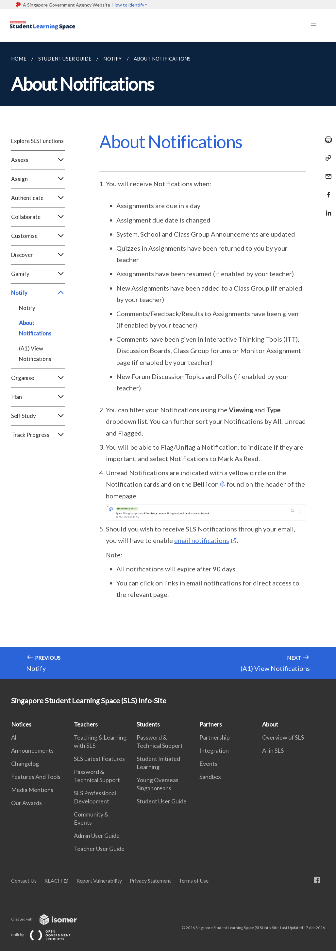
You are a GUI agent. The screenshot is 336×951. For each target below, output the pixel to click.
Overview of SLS (283, 737)
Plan (38, 397)
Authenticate (38, 198)
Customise (38, 236)
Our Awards (26, 802)
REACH (53, 880)
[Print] (326, 140)
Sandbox (210, 776)
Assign (38, 179)
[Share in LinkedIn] (326, 209)
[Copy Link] (326, 158)
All (14, 737)
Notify (38, 293)
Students (148, 724)
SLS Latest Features (99, 758)
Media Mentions (32, 789)
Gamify (38, 274)
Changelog (25, 763)
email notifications (201, 540)
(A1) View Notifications (35, 353)
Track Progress (38, 435)
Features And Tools (35, 776)
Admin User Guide (97, 835)
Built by (46, 934)
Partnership (214, 737)
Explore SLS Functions (37, 140)
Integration (214, 750)
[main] (168, 360)
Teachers (86, 724)
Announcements (32, 750)
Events (208, 763)
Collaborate (38, 217)
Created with (49, 919)
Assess (38, 160)
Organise (38, 378)
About (270, 724)
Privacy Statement (150, 880)
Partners (210, 724)
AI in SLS (273, 750)
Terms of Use (194, 880)
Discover (38, 255)
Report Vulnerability (99, 880)
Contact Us (24, 880)
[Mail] (326, 172)
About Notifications (35, 328)
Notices (21, 724)
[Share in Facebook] (326, 191)
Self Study (38, 416)
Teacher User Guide (99, 848)
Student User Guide (162, 801)
